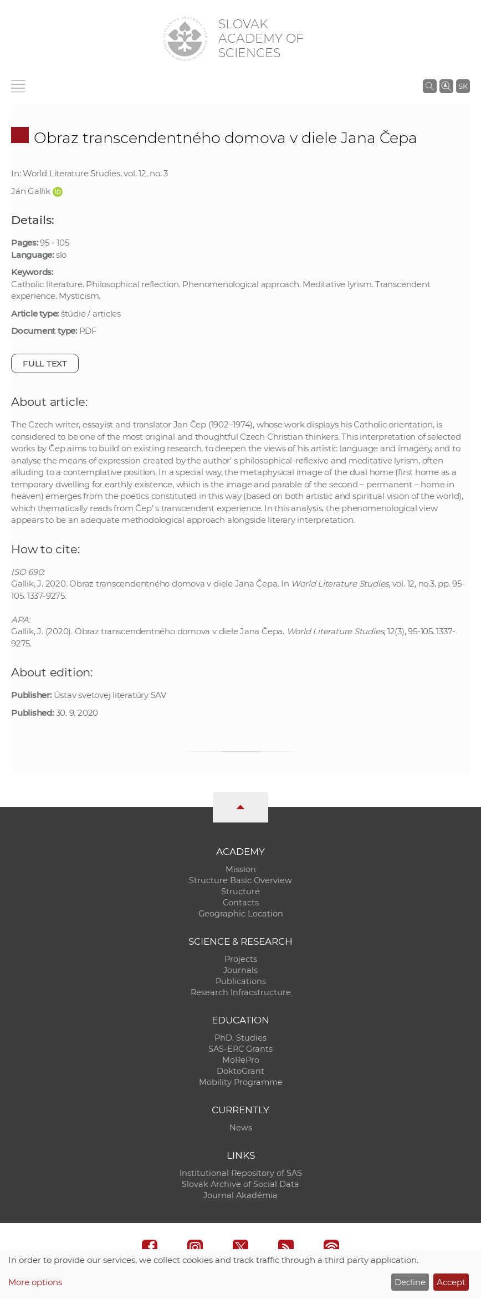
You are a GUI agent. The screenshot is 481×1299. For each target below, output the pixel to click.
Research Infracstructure (241, 992)
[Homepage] (185, 39)
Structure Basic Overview (240, 880)
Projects (240, 959)
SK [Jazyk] (463, 85)
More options (35, 1282)
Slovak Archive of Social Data (240, 1184)
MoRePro (240, 1060)
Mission (241, 869)
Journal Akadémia (240, 1195)
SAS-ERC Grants (240, 1049)
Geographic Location (240, 914)
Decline (410, 1282)
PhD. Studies (240, 1038)
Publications (241, 981)
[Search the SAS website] (430, 85)
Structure (240, 891)
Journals (240, 970)
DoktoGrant (240, 1071)
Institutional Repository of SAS (241, 1173)
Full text (45, 363)
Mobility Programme (241, 1082)
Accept (451, 1282)
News (240, 1128)
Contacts (241, 903)
